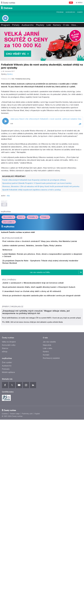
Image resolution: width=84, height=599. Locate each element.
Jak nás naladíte (49, 494)
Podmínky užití (27, 566)
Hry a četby (8, 264)
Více (74, 25)
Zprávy (10, 74)
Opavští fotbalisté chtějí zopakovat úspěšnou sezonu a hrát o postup (31, 237)
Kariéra (46, 504)
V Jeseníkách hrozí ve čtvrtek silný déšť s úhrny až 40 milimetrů (40, 377)
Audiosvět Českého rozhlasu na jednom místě (18, 279)
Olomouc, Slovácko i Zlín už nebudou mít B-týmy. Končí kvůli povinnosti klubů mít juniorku (40, 233)
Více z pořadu (9, 353)
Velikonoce (16, 309)
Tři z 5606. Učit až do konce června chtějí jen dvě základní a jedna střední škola (32, 474)
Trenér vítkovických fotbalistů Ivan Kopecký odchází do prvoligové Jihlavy (34, 227)
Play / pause (5, 168)
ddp (8, 243)
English (37, 566)
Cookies (5, 566)
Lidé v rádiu (47, 501)
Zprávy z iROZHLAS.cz (12, 405)
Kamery (80, 12)
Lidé (48, 25)
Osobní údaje (15, 566)
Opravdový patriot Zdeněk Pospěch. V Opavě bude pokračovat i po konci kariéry (36, 230)
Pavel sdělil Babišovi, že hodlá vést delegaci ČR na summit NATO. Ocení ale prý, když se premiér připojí (41, 470)
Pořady (15, 25)
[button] (80, 171)
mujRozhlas (6, 259)
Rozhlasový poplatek (51, 510)
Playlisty (40, 25)
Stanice (5, 501)
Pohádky (32, 264)
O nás (66, 25)
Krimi (21, 264)
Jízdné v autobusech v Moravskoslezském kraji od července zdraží (41, 356)
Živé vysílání (8, 269)
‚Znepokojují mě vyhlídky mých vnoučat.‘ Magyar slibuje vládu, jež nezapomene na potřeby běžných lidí (36, 464)
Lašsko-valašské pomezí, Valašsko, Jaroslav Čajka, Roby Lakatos (41, 299)
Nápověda (47, 497)
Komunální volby (8, 497)
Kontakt (46, 507)
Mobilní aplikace (8, 525)
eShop (4, 504)
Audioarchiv (70, 12)
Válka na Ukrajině (9, 494)
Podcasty (6, 521)
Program (59, 12)
